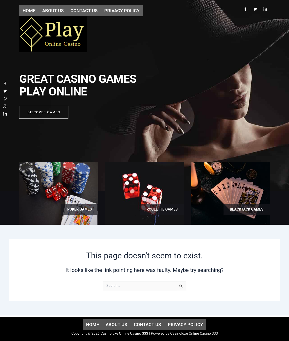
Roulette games (162, 209)
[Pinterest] (5, 100)
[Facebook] (245, 8)
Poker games (79, 209)
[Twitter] (255, 8)
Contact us (147, 324)
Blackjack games (246, 209)
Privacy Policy (185, 324)
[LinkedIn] (265, 8)
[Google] (5, 107)
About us (116, 324)
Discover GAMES (44, 113)
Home (92, 324)
